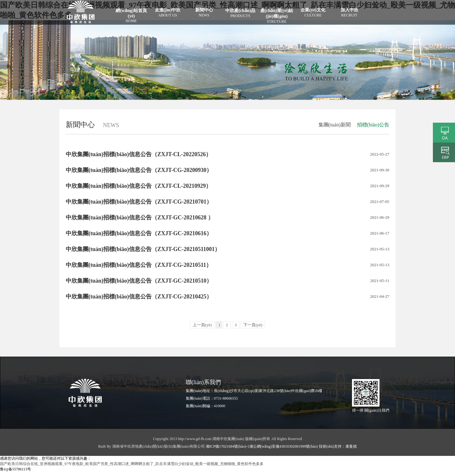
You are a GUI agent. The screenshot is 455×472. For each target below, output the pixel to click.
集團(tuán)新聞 (334, 124)
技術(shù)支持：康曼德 (337, 446)
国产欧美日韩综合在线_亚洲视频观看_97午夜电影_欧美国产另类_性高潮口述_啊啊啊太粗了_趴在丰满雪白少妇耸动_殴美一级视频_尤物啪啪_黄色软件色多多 (132, 464)
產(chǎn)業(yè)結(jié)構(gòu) (276, 16)
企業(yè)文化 (313, 13)
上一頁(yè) (202, 324)
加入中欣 (349, 13)
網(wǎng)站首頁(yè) (131, 15)
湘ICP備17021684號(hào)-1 (227, 446)
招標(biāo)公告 (373, 124)
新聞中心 (204, 13)
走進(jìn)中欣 (167, 13)
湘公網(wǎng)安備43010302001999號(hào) (283, 446)
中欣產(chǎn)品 (240, 13)
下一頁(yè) (252, 324)
